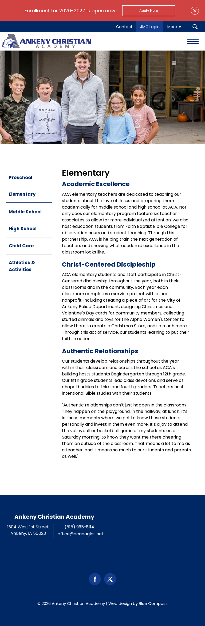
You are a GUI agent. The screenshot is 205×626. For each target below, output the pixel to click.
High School (23, 228)
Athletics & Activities (22, 265)
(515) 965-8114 (79, 527)
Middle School (25, 212)
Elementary (22, 194)
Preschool (20, 177)
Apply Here (148, 10)
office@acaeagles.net (81, 534)
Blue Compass (153, 603)
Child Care (21, 246)
